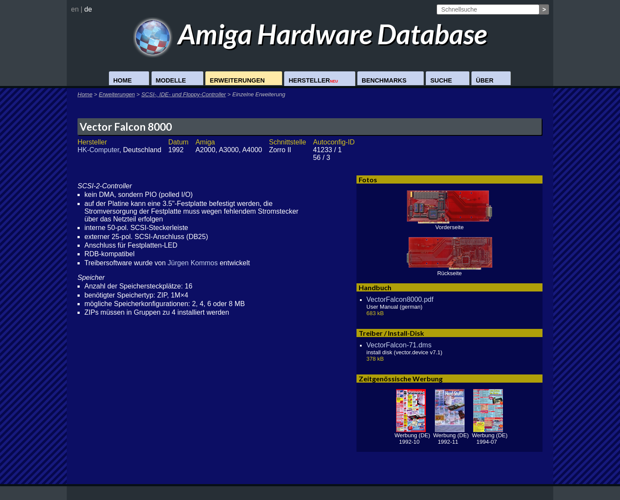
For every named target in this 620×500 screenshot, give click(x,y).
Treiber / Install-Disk (391, 333)
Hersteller (313, 80)
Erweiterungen (237, 80)
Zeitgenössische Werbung (401, 378)
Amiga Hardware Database (310, 33)
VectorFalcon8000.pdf (400, 299)
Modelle (171, 80)
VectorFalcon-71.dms (398, 345)
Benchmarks (384, 80)
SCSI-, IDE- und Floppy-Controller (183, 94)
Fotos (368, 179)
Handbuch (375, 287)
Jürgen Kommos (192, 263)
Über (484, 80)
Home (122, 80)
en (75, 9)
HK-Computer (98, 149)
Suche (441, 80)
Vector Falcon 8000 (126, 126)
